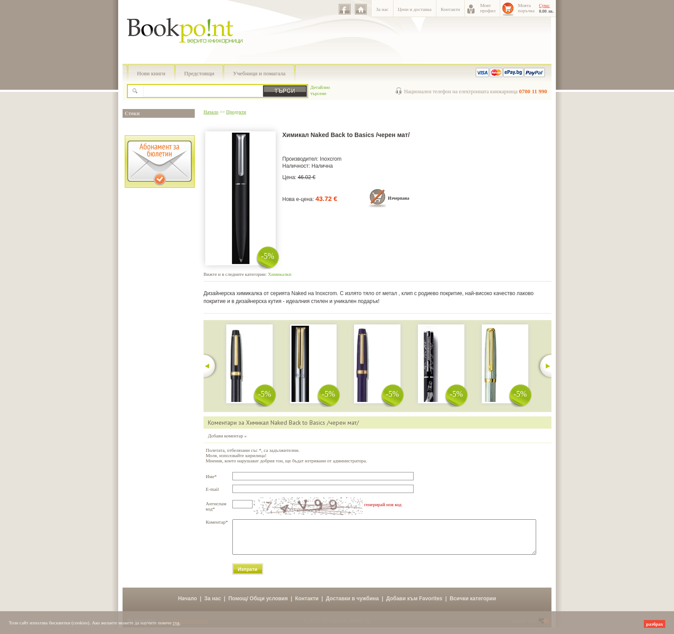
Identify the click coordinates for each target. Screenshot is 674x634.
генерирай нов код (382, 504)
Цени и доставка (415, 9)
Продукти (236, 111)
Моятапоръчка (526, 8)
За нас (382, 9)
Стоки (132, 113)
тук (176, 622)
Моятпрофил (487, 8)
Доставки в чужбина (352, 605)
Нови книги (151, 73)
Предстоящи (199, 73)
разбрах (654, 624)
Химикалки (279, 274)
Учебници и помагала (259, 73)
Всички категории (472, 605)
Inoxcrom (330, 159)
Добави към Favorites (414, 605)
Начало (211, 111)
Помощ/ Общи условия (258, 605)
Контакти (450, 9)
